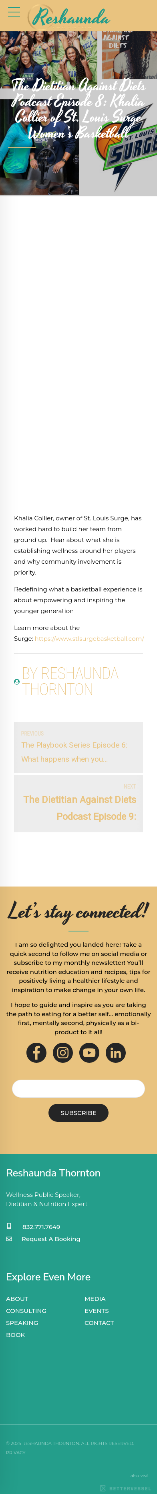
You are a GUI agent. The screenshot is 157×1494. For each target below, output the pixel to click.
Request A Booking (51, 1239)
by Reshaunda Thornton (70, 682)
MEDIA (95, 1298)
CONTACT (99, 1323)
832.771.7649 (41, 1227)
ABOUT (17, 1298)
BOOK (15, 1335)
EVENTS (97, 1311)
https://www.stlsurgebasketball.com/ (89, 638)
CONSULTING (26, 1311)
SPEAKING (22, 1323)
